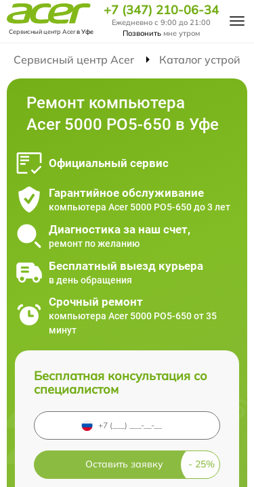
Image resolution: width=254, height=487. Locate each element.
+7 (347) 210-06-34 (161, 10)
